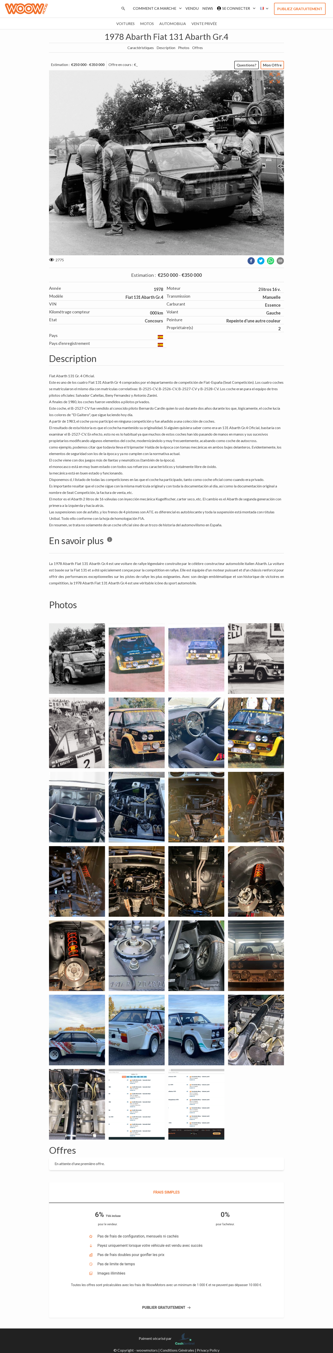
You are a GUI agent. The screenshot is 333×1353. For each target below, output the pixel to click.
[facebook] (251, 261)
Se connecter (235, 8)
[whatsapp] (270, 261)
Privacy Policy (208, 1350)
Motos (147, 23)
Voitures (125, 23)
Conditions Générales (177, 1350)
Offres (197, 47)
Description (166, 47)
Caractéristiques (140, 47)
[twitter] (261, 261)
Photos (183, 47)
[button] (263, 9)
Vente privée (204, 23)
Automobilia (172, 23)
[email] (280, 261)
